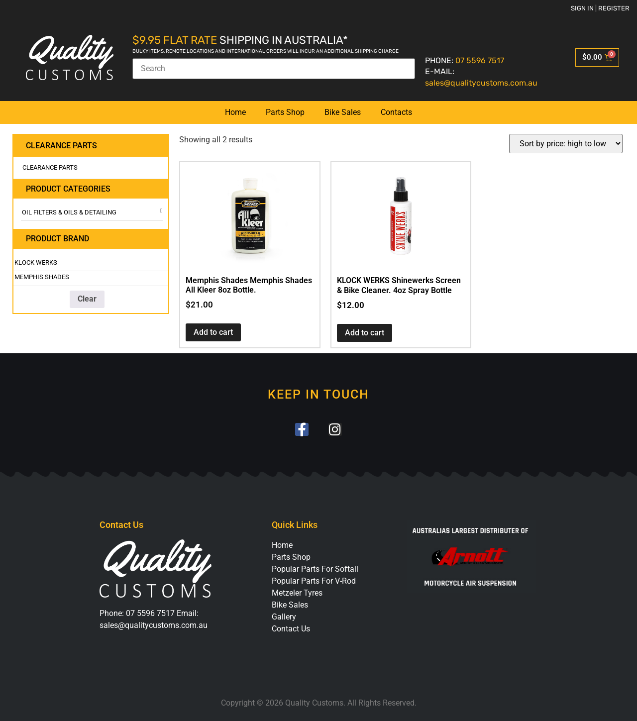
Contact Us (291, 629)
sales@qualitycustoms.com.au (481, 83)
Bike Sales (342, 112)
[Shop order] (566, 143)
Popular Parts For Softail (315, 569)
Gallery (284, 617)
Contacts (396, 112)
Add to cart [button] (213, 332)
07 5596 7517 (479, 60)
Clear (87, 299)
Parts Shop (285, 112)
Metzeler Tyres (297, 593)
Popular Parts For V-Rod (314, 581)
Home (235, 112)
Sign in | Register (600, 8)
